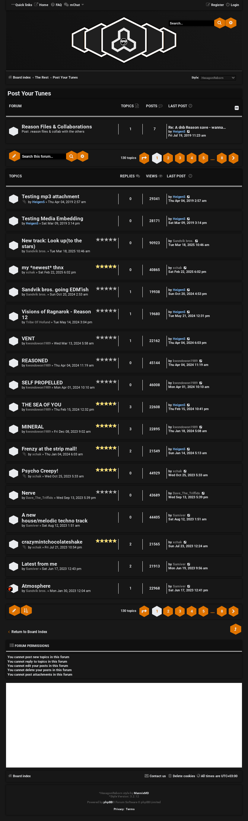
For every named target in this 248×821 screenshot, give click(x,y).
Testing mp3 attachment (50, 196)
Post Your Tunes (29, 93)
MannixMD (141, 793)
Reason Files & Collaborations (57, 127)
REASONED (35, 361)
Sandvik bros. (36, 251)
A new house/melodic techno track (54, 518)
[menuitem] (41, 5)
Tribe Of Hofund (38, 322)
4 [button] (192, 158)
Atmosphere (36, 586)
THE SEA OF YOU (41, 405)
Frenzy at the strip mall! (49, 449)
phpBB (108, 802)
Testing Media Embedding (52, 218)
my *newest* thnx (43, 267)
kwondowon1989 (38, 343)
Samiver (32, 526)
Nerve (28, 493)
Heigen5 (179, 132)
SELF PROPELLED (42, 383)
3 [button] (180, 158)
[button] (144, 158)
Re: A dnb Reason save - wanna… (197, 127)
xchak (30, 272)
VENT (28, 338)
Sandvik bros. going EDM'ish (55, 290)
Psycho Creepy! (40, 471)
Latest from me (39, 564)
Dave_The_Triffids (39, 498)
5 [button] (203, 158)
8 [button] (222, 158)
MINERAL (33, 427)
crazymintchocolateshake (52, 542)
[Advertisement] (124, 725)
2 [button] (168, 158)
